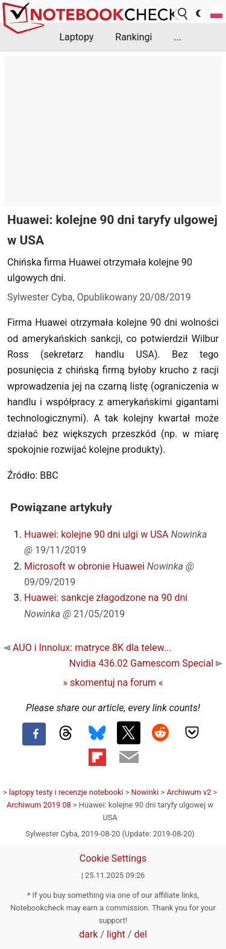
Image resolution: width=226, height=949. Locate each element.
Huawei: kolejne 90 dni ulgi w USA (96, 534)
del (140, 934)
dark (88, 934)
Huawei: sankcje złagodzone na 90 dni (105, 597)
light (116, 934)
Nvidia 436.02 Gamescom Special (145, 663)
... (177, 37)
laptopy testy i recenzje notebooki (66, 792)
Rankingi (133, 37)
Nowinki (145, 792)
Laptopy (76, 37)
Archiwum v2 (188, 792)
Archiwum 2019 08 (39, 804)
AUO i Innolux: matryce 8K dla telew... (87, 647)
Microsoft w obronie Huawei (84, 566)
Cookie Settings (113, 858)
